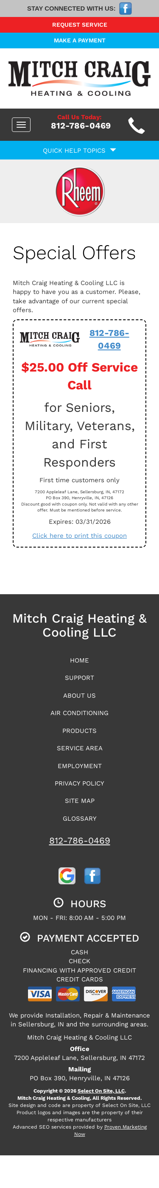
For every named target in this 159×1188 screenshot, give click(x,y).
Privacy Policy (79, 783)
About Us (79, 695)
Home (79, 660)
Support (79, 678)
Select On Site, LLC (101, 1091)
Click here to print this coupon (79, 535)
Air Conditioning (79, 713)
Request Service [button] (79, 24)
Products (79, 731)
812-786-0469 (79, 840)
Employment (80, 766)
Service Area (80, 748)
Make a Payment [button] (80, 40)
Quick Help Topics (79, 150)
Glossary (80, 818)
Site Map (80, 801)
